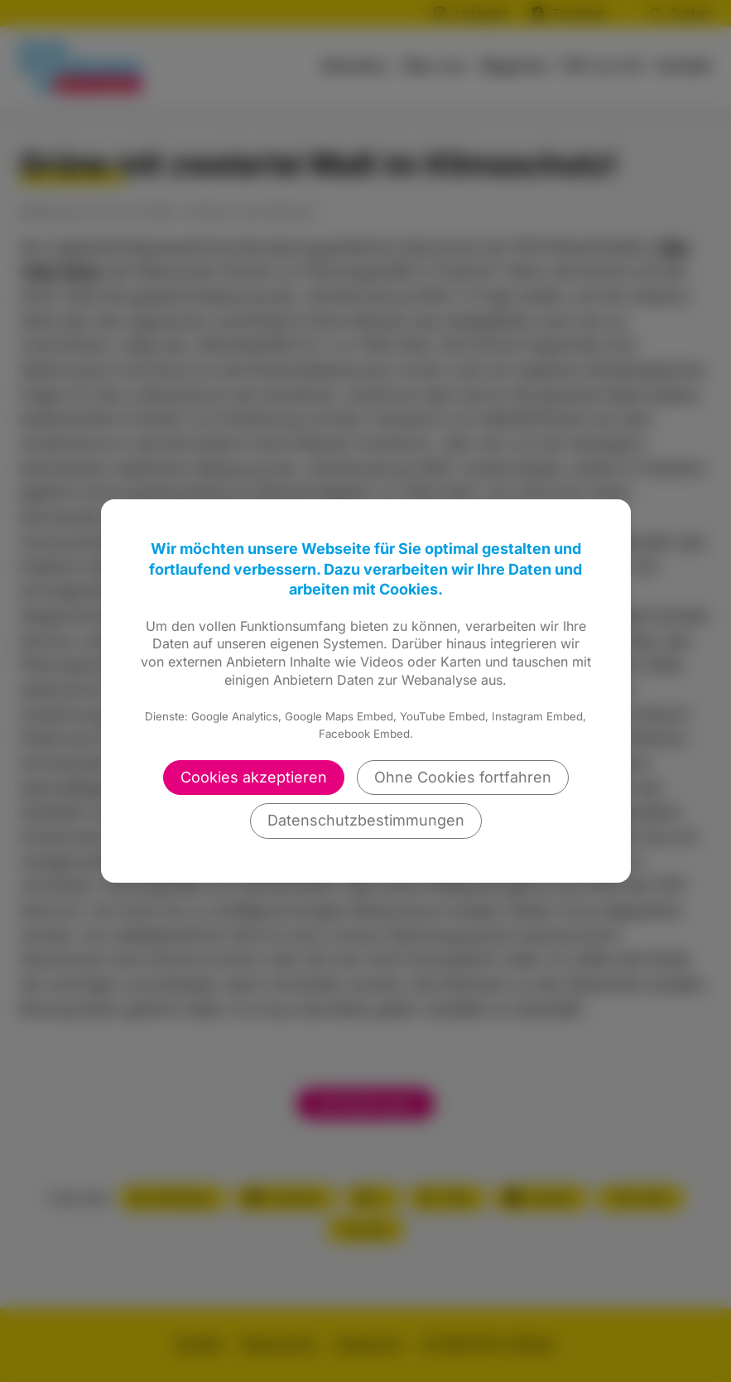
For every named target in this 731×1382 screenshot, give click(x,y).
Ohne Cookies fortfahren (462, 777)
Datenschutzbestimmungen (365, 820)
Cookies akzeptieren (253, 777)
